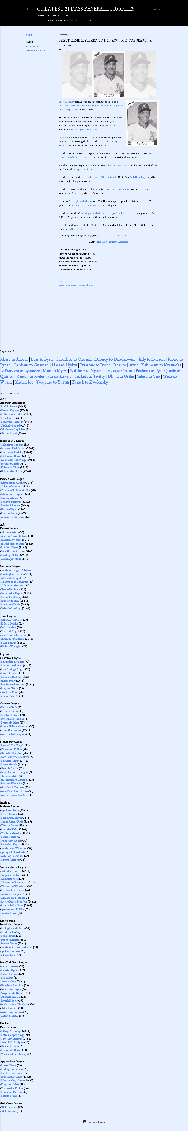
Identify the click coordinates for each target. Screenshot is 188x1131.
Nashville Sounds (11, 425)
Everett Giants (9, 943)
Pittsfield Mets (9, 1000)
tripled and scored (119, 213)
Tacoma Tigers (9, 509)
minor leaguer (33, 46)
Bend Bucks (8, 932)
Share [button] (29, 35)
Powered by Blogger (94, 1122)
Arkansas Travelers (11, 620)
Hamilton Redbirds (12, 985)
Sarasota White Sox (11, 783)
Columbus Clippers (12, 444)
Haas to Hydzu (64, 365)
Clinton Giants (9, 825)
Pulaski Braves (9, 1096)
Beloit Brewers (9, 814)
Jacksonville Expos (11, 593)
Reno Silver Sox (10, 673)
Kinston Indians (10, 715)
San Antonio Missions (13, 635)
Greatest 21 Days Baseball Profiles (85, 8)
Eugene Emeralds (11, 939)
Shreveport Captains (12, 639)
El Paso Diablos (9, 623)
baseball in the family (105, 177)
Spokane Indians (10, 951)
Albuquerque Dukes (13, 483)
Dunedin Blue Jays (11, 753)
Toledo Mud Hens (11, 471)
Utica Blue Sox (9, 1008)
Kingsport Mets (10, 1084)
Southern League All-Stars (16, 570)
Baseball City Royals (12, 745)
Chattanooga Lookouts (14, 582)
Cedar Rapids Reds (12, 821)
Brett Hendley (66, 101)
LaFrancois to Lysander (20, 370)
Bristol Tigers (8, 1065)
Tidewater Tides (10, 467)
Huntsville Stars (10, 601)
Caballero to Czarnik (73, 359)
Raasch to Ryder (30, 376)
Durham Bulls (9, 707)
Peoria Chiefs (8, 837)
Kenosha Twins (10, 829)
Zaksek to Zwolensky (90, 382)
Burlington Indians (12, 1069)
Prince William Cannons (15, 726)
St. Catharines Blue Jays (14, 1004)
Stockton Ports (9, 692)
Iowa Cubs (7, 418)
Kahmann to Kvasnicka (161, 365)
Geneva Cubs (8, 981)
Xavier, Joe (24, 382)
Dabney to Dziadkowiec (115, 359)
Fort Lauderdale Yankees (15, 757)
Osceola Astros (9, 768)
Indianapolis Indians (12, 414)
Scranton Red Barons (13, 448)
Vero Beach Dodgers (12, 787)
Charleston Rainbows (13, 882)
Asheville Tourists (11, 871)
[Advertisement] (109, 314)
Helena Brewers (10, 1046)
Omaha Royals (9, 433)
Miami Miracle (9, 764)
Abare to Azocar (14, 359)
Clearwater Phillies (11, 749)
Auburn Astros (10, 966)
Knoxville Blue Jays (12, 597)
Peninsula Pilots (10, 722)
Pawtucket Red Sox (12, 452)
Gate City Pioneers (11, 1038)
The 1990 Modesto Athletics (112, 241)
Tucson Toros (9, 513)
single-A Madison (94, 213)
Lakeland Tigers (10, 760)
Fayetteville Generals (12, 890)
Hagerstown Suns (11, 540)
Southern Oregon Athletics (16, 947)
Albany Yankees (10, 532)
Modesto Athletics (35, 50)
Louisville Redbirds (12, 422)
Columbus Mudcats (12, 585)
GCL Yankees (8, 1111)
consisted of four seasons (73, 157)
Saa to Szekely (59, 376)
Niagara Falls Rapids (12, 993)
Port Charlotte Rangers (14, 772)
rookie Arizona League (117, 189)
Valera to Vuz (148, 376)
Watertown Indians (12, 1012)
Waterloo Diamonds (12, 856)
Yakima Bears (8, 955)
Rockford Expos (10, 844)
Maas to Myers (55, 370)
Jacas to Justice (125, 365)
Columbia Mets (10, 879)
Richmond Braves (11, 456)
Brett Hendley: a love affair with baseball (111, 236)
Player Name (54, 20)
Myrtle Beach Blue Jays (14, 901)
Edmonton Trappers (12, 494)
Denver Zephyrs (10, 410)
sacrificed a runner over (84, 205)
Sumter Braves (9, 913)
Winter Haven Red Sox (14, 795)
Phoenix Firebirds (11, 502)
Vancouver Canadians (13, 517)
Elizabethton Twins (12, 1073)
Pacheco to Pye (148, 370)
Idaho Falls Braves (11, 1050)
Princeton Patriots (11, 1092)
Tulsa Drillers (8, 642)
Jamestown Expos (11, 989)
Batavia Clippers (10, 970)
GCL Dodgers (9, 1107)
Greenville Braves (11, 589)
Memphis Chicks (10, 604)
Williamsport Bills (11, 559)
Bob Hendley (137, 177)
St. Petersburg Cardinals (14, 780)
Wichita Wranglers (11, 646)
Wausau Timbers (10, 860)
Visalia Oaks (7, 696)
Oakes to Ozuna (119, 370)
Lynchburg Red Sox (12, 719)
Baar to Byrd (42, 359)
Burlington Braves (11, 818)
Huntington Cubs (11, 1077)
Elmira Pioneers (10, 974)
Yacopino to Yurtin (52, 382)
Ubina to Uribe (121, 376)
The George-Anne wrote (83, 129)
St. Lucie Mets (9, 776)
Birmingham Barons (12, 574)
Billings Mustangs (11, 1031)
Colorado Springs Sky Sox (15, 490)
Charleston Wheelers (13, 886)
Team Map (86, 20)
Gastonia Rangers (11, 894)
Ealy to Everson (152, 359)
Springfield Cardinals (13, 852)
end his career (75, 229)
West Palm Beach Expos (14, 791)
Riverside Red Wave (12, 677)
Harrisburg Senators (12, 543)
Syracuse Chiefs (10, 463)
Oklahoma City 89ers (13, 429)
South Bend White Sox (14, 848)
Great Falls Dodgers (12, 1042)
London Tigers (9, 547)
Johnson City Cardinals (14, 1080)
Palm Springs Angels (13, 669)
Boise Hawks (8, 936)
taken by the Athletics (118, 165)
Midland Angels (10, 631)
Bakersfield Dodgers (12, 661)
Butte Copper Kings (12, 1035)
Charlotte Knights (11, 578)
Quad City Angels (11, 840)
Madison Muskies (11, 833)
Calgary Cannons (11, 486)
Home (40, 20)
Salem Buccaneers (11, 730)
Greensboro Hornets (13, 898)
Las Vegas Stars (9, 498)
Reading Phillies (10, 555)
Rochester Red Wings (13, 460)
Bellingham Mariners (13, 928)
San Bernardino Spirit (13, 684)
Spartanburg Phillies (12, 909)
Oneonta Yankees (11, 997)
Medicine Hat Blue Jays (14, 1054)
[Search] (157, 8)
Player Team (71, 20)
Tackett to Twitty (89, 376)
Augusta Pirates (10, 875)
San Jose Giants (9, 688)
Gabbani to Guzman (31, 365)
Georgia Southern (82, 169)
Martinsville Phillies (12, 1088)
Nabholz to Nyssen (86, 370)
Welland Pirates (9, 1016)
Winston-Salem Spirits (13, 734)
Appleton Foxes (10, 810)
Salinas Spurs (8, 681)
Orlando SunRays (11, 608)
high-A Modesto (83, 201)
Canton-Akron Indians (14, 536)
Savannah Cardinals (12, 905)
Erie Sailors (7, 978)
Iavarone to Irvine (95, 365)
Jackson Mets (8, 627)
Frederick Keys (9, 711)
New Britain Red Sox (13, 551)
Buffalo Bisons (9, 406)
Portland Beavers (10, 505)
